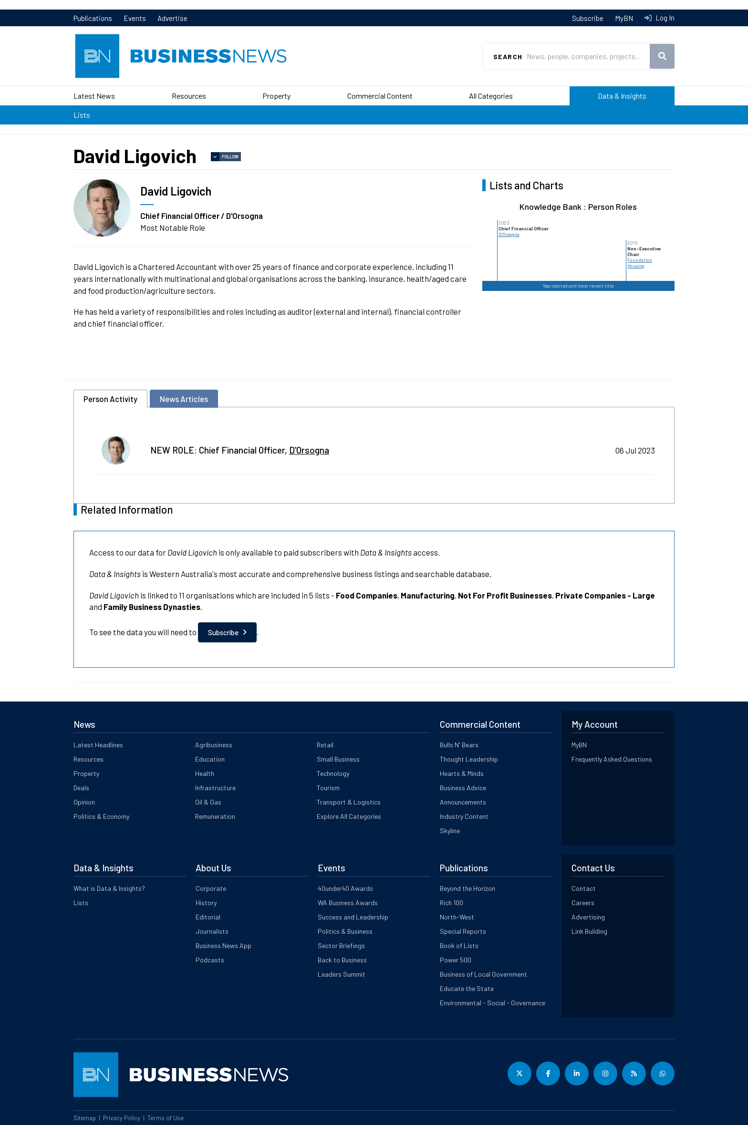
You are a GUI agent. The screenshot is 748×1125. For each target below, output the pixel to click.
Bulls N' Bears (459, 745)
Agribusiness (213, 745)
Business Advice (463, 788)
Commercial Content (380, 95)
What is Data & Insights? (109, 888)
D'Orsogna (509, 234)
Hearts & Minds (462, 773)
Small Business (338, 759)
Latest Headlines (98, 745)
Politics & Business (345, 931)
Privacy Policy (121, 1118)
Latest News (94, 95)
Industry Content (464, 816)
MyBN (624, 18)
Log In (664, 17)
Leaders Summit (341, 974)
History (206, 902)
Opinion (84, 802)
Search (507, 56)
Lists (81, 114)
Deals (81, 788)
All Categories (491, 95)
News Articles (184, 398)
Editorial (208, 917)
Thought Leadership (469, 759)
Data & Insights (622, 95)
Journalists (212, 931)
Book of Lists (459, 945)
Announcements (463, 802)
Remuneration (215, 816)
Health (204, 773)
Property (276, 95)
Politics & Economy (101, 816)
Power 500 (455, 960)
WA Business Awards (348, 902)
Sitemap (84, 1118)
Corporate (211, 888)
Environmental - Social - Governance (492, 1003)
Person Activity (110, 398)
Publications (92, 18)
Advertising (588, 917)
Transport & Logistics (349, 802)
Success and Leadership (353, 917)
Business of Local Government (483, 974)
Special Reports (463, 931)
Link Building (589, 931)
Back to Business (342, 960)
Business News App (223, 945)
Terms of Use (165, 1118)
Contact (583, 888)
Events (135, 18)
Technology (333, 773)
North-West (457, 917)
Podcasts (210, 960)
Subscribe (587, 18)
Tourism (328, 788)
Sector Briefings (341, 945)
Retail (325, 745)
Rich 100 (451, 902)
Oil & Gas (208, 802)
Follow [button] (230, 156)
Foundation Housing (639, 262)
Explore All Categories (349, 816)
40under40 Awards (345, 888)
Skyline (450, 830)
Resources (189, 95)
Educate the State (467, 988)
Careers (582, 902)
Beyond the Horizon (467, 888)
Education (210, 759)
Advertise (172, 18)
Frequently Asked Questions (611, 759)
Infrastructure (215, 788)
